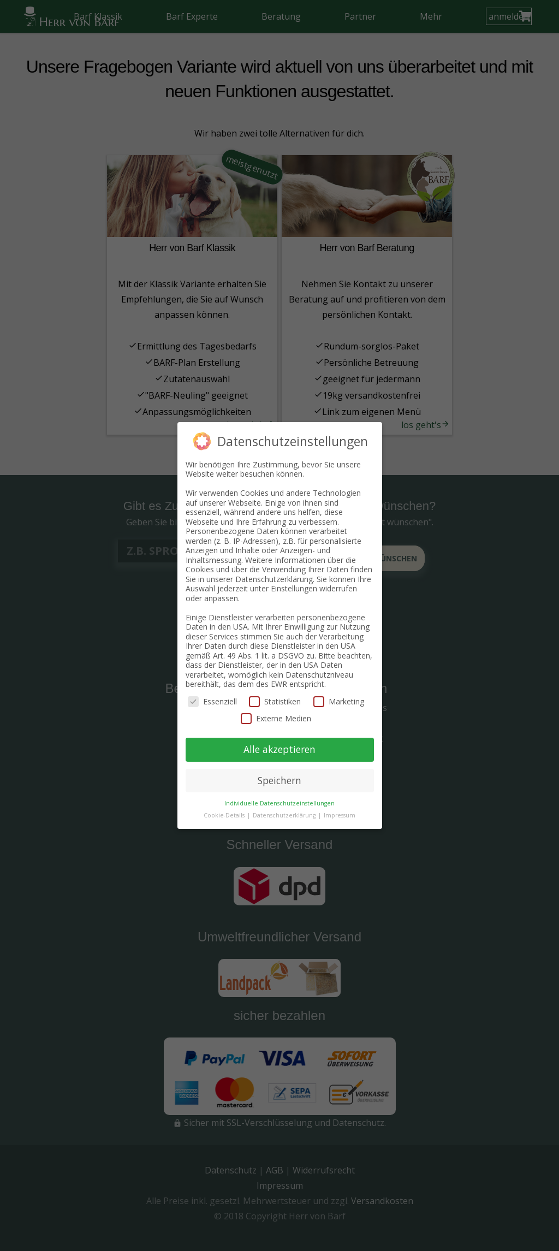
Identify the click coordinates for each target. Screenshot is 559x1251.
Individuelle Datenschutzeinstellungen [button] (279, 803)
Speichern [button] (279, 780)
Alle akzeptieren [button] (279, 749)
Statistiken (275, 701)
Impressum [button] (339, 815)
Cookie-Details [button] (225, 815)
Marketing (338, 701)
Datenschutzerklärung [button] (285, 815)
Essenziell (212, 701)
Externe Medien (276, 718)
